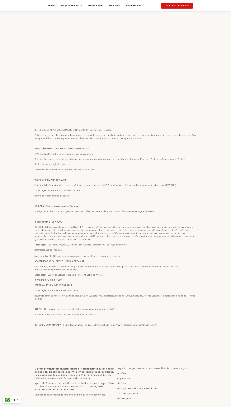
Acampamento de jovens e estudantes (137, 388)
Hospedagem (124, 398)
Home (51, 5)
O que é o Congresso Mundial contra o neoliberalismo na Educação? (152, 368)
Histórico (121, 383)
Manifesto (114, 5)
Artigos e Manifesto (71, 5)
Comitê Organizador (127, 393)
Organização (133, 5)
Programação (95, 5)
